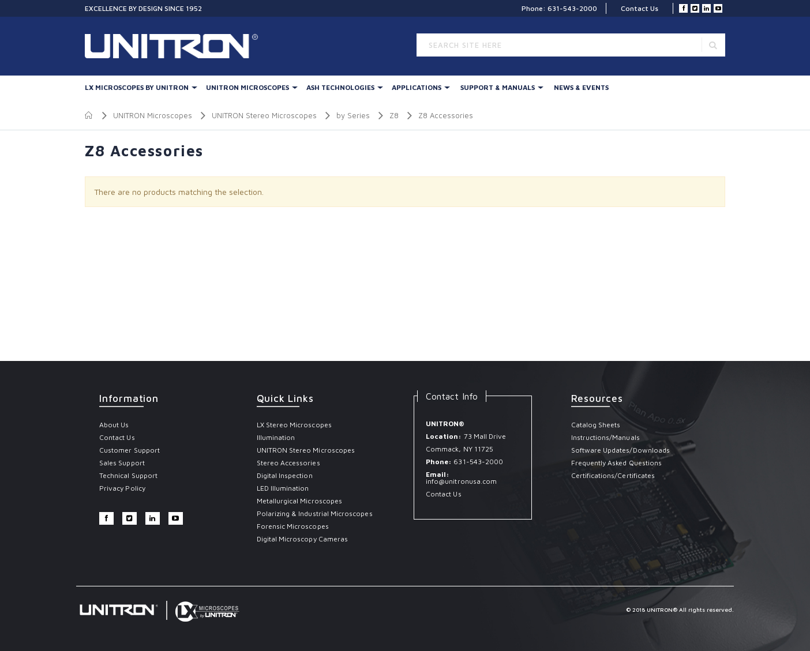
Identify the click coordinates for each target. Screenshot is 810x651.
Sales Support (122, 462)
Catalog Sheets (596, 424)
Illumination (276, 437)
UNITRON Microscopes (247, 87)
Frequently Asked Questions (616, 462)
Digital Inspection (285, 475)
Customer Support (129, 450)
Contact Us (639, 8)
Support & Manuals (497, 87)
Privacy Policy (122, 488)
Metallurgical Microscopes (300, 500)
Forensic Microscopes (293, 526)
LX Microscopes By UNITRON (137, 87)
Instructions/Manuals (605, 437)
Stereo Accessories (288, 462)
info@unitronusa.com (461, 481)
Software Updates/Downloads (620, 450)
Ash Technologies (340, 87)
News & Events (581, 87)
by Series (353, 115)
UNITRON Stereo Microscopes (264, 115)
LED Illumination (283, 488)
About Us (114, 424)
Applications (416, 87)
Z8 (394, 115)
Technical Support (128, 475)
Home (89, 115)
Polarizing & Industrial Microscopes (315, 513)
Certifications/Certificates (613, 475)
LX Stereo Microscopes (294, 424)
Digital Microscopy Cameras (302, 539)
